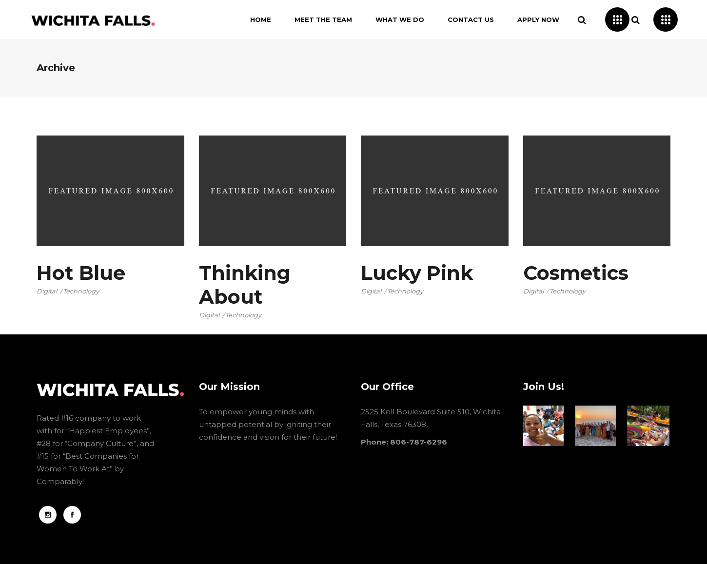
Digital (47, 291)
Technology (81, 291)
